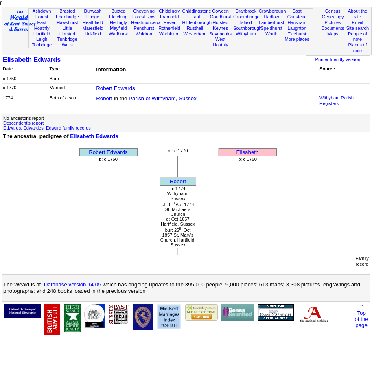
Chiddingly (169, 11)
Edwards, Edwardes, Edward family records (47, 127)
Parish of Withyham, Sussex (163, 98)
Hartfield (41, 33)
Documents (333, 28)
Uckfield (93, 33)
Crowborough (272, 11)
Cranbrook (245, 11)
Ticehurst (297, 33)
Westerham (195, 33)
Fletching (118, 16)
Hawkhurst (67, 22)
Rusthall (195, 28)
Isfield (246, 22)
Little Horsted (67, 31)
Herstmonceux (145, 22)
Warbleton (169, 33)
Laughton (297, 28)
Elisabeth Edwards (32, 59)
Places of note (357, 47)
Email (357, 22)
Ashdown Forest (42, 14)
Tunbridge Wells (67, 42)
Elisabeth (247, 152)
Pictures (333, 22)
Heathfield (93, 22)
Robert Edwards (115, 88)
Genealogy (333, 16)
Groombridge (246, 16)
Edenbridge (67, 16)
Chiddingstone (196, 11)
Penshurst (143, 28)
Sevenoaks (220, 33)
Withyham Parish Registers (336, 100)
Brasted (67, 11)
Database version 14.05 (72, 284)
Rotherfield (169, 28)
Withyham (246, 33)
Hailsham (297, 22)
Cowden (220, 11)
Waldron (144, 33)
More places (296, 39)
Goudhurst (220, 16)
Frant (195, 16)
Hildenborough (197, 22)
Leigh (41, 39)
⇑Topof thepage (361, 316)
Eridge (92, 16)
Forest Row (143, 16)
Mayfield (118, 28)
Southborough (247, 28)
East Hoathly (42, 25)
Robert (104, 98)
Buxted (118, 11)
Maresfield (92, 28)
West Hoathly (220, 42)
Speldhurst (271, 28)
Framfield (169, 16)
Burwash (92, 11)
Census (333, 11)
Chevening (144, 11)
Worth (271, 33)
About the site (358, 14)
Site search (357, 28)
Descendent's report (23, 123)
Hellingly (118, 22)
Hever (169, 22)
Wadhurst (118, 33)
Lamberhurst (271, 22)
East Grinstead (297, 14)
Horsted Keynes (220, 25)
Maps (332, 33)
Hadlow (271, 16)
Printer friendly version (338, 59)
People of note (357, 36)
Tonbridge (42, 44)
